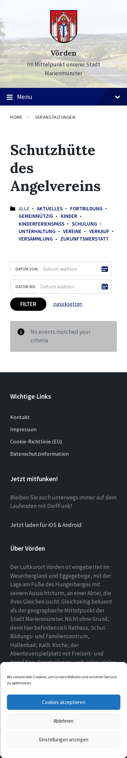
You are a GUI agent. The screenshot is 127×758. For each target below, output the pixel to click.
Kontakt (20, 417)
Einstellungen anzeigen (63, 739)
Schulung (84, 224)
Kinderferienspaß (41, 224)
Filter (28, 304)
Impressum (23, 429)
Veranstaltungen (55, 117)
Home (16, 117)
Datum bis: (26, 286)
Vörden (63, 53)
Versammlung (36, 238)
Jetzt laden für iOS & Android (46, 525)
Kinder (69, 216)
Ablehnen (63, 721)
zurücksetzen (67, 304)
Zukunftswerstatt (84, 238)
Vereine (72, 231)
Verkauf (99, 231)
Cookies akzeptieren (63, 702)
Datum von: (27, 268)
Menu (63, 97)
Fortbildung (86, 208)
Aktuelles (50, 208)
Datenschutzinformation (39, 453)
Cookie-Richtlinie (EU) (36, 441)
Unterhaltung (37, 231)
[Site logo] (63, 41)
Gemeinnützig (36, 216)
